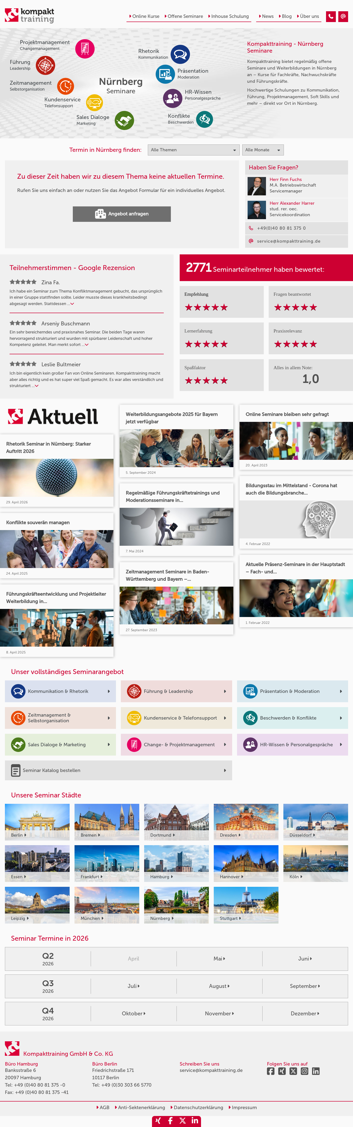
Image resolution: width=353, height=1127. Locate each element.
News (266, 16)
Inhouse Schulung (228, 16)
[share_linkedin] (195, 1121)
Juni (305, 959)
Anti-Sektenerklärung (139, 1107)
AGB (103, 1107)
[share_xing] (158, 1121)
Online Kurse (144, 16)
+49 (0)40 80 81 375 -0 (39, 1085)
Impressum (242, 1107)
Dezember (305, 1013)
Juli (133, 986)
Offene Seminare (183, 16)
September (305, 986)
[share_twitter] (182, 1121)
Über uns (308, 16)
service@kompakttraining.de (211, 1070)
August (219, 986)
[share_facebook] (170, 1121)
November (219, 1013)
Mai (219, 959)
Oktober (133, 1013)
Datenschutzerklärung (196, 1107)
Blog (285, 16)
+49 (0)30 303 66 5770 (126, 1085)
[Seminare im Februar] (331, 16)
